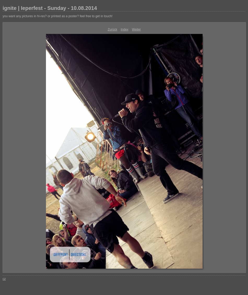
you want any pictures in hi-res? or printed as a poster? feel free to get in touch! (58, 16)
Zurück (112, 29)
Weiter (136, 29)
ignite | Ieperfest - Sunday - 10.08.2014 (50, 8)
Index (124, 29)
